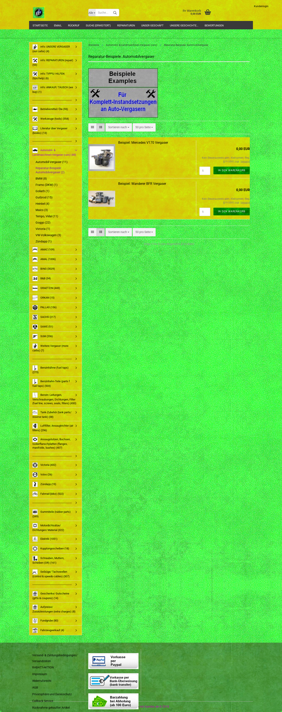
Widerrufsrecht (41, 680)
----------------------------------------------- (52, 100)
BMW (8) (41, 178)
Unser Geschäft (152, 25)
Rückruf (73, 25)
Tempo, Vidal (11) (47, 216)
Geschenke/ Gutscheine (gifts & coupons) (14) (50, 595)
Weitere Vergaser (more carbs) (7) (50, 347)
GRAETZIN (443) (46, 288)
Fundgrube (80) (45, 620)
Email (58, 25)
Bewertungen (214, 25)
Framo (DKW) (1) (47, 184)
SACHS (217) (44, 317)
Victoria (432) (44, 465)
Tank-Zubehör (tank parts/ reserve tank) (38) (51, 414)
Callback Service (42, 701)
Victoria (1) (43, 228)
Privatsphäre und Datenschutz (52, 694)
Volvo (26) (42, 474)
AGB (35, 687)
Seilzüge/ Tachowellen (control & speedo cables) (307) (51, 573)
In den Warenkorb (231, 170)
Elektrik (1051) (45, 539)
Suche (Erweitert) (98, 25)
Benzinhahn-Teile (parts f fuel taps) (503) (51, 383)
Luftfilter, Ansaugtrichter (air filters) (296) (52, 427)
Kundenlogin (261, 6)
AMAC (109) (43, 249)
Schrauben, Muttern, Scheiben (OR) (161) (48, 560)
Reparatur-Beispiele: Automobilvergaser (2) (50, 170)
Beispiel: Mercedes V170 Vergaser (143, 143)
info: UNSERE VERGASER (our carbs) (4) (51, 48)
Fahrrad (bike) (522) (48, 494)
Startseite (40, 25)
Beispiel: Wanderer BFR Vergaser (142, 184)
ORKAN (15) (43, 297)
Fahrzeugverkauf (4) (48, 630)
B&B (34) (41, 278)
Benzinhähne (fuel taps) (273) (50, 369)
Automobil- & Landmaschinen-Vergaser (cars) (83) (54, 152)
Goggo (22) (43, 222)
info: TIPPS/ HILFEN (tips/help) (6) (48, 75)
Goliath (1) (42, 191)
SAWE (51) (42, 326)
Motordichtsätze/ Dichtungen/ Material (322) (48, 527)
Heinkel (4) (42, 203)
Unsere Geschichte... (184, 25)
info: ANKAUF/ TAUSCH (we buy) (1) (52, 89)
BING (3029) (43, 269)
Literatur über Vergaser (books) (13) (49, 130)
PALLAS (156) (44, 307)
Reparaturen (126, 25)
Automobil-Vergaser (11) (52, 162)
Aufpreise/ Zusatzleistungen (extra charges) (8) (54, 609)
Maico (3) (42, 210)
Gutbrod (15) (44, 197)
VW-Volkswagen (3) (48, 235)
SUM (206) (42, 336)
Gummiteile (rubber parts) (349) (51, 513)
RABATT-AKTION (43, 667)
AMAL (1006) (44, 259)
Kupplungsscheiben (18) (50, 548)
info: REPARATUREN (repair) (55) (52, 62)
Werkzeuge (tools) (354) (50, 119)
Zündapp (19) (44, 484)
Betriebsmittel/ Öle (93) (50, 109)
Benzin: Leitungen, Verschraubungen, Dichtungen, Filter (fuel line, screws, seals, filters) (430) (54, 398)
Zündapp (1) (44, 241)
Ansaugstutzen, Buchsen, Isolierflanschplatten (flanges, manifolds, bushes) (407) (51, 443)
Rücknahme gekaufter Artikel (51, 707)
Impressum (39, 674)
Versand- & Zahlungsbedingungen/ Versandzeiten (54, 658)
